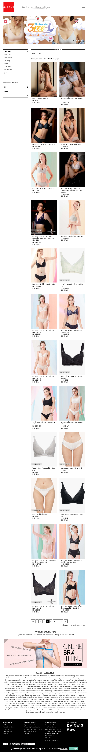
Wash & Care (49, 738)
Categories (15, 51)
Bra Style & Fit (49, 736)
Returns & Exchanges (30, 731)
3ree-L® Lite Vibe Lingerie (53, 731)
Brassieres (7, 55)
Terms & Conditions (9, 727)
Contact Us (27, 733)
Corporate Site (7, 731)
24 (48, 59)
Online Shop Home (51, 725)
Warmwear (8, 70)
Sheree (39, 53)
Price (15, 95)
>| (66, 621)
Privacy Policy (7, 729)
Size (15, 87)
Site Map (5, 733)
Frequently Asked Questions (32, 727)
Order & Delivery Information (33, 729)
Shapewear (8, 58)
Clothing (7, 61)
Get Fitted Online (50, 727)
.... (58, 621)
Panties (6, 64)
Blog (72, 729)
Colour (15, 91)
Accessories (8, 67)
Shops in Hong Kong (51, 740)
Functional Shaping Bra (52, 733)
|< (33, 621)
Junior (6, 73)
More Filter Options (10, 83)
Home (33, 53)
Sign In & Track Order (30, 725)
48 (51, 59)
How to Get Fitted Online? (53, 729)
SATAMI (5, 725)
